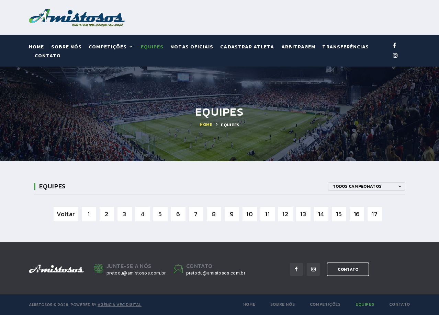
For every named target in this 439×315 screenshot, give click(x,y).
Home (36, 47)
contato (348, 269)
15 (339, 214)
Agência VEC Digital (120, 305)
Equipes (152, 47)
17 (375, 214)
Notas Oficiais (191, 47)
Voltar (66, 214)
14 (321, 214)
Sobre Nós (66, 47)
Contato (48, 56)
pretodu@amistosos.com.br (136, 273)
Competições (108, 47)
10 (249, 214)
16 (357, 214)
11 (267, 214)
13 (303, 214)
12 (285, 214)
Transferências (345, 47)
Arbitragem (298, 47)
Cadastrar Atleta (247, 47)
